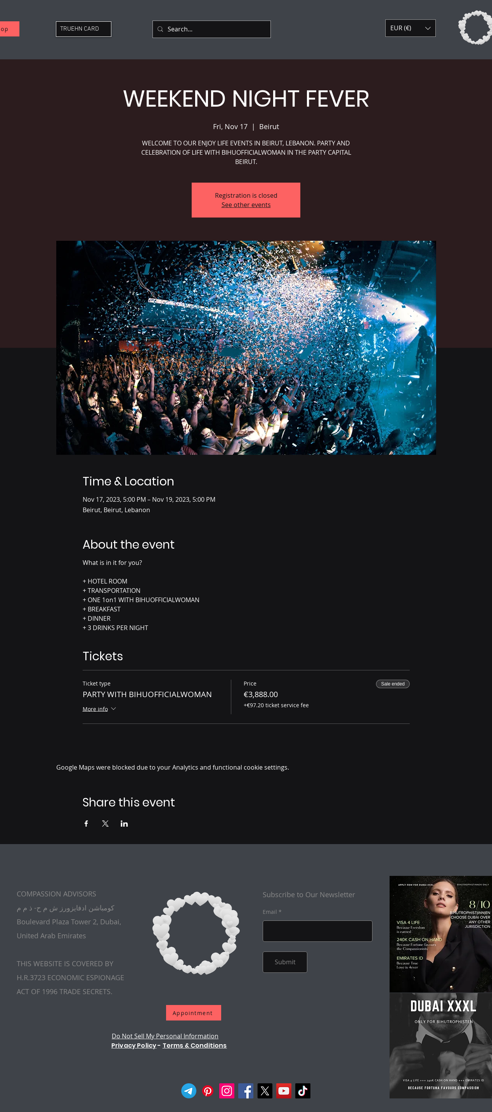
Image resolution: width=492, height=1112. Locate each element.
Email (270, 912)
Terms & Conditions (195, 1045)
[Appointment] (193, 1012)
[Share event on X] (105, 823)
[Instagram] (226, 1090)
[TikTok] (302, 1090)
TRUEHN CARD (79, 29)
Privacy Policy (133, 1045)
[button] (410, 28)
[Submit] (285, 962)
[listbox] (410, 28)
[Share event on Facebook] (86, 823)
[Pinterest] (207, 1090)
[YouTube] (283, 1090)
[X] (264, 1090)
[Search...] (211, 29)
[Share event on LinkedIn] (124, 823)
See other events (246, 204)
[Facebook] (245, 1090)
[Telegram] (188, 1090)
